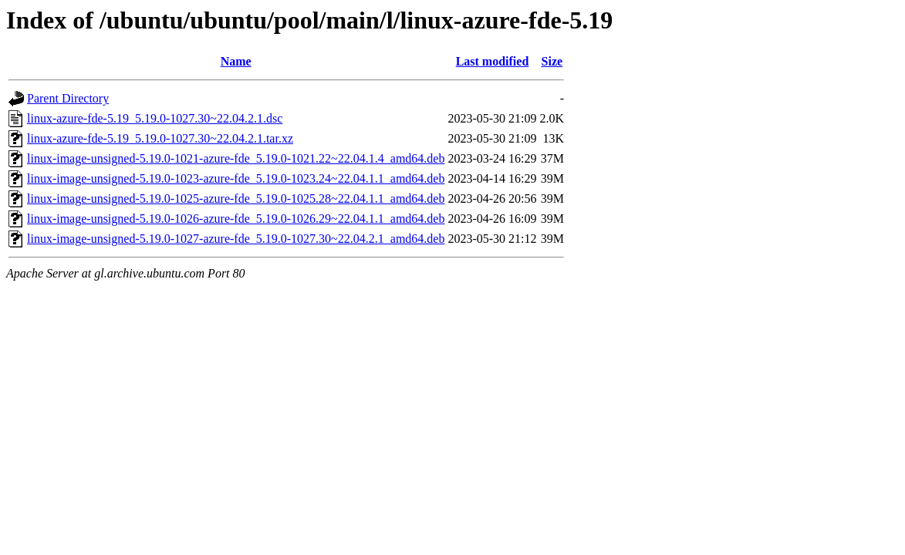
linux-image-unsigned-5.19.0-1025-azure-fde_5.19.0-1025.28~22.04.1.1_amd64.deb (235, 198)
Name (236, 61)
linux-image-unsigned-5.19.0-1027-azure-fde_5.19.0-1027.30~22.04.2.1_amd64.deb (235, 238)
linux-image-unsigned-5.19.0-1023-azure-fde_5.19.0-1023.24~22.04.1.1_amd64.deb (235, 178)
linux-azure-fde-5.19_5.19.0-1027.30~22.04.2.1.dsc (154, 118)
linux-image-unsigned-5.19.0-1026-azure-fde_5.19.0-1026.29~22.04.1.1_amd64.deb (235, 218)
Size (552, 61)
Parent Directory (68, 98)
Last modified (492, 61)
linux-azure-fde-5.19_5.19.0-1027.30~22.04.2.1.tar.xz (160, 138)
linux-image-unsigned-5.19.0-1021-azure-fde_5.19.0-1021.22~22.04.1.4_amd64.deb (235, 158)
